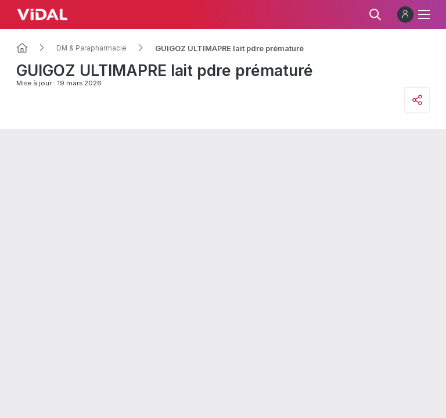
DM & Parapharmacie (91, 48)
